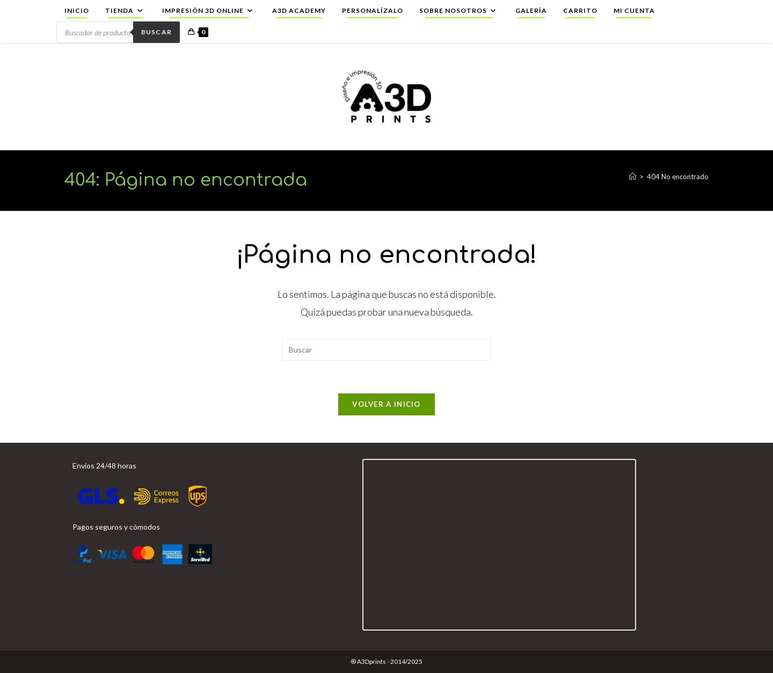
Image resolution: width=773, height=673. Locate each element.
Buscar (156, 32)
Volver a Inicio (386, 404)
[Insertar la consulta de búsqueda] (386, 350)
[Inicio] (632, 176)
